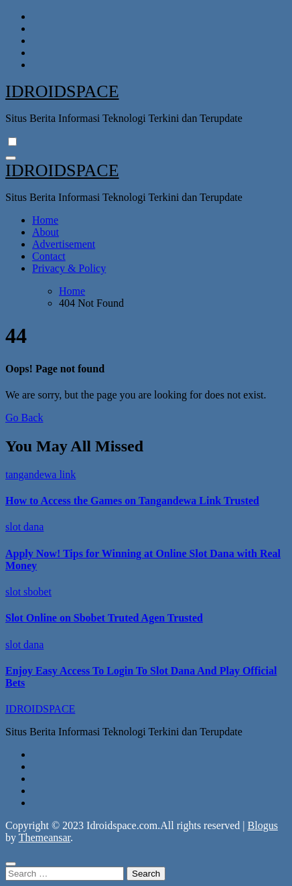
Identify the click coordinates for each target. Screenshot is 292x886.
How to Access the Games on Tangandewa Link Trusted (132, 500)
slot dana (24, 526)
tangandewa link (40, 474)
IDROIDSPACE (62, 91)
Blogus (263, 825)
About (45, 232)
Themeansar (44, 837)
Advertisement (63, 244)
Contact (49, 256)
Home (45, 220)
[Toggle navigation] (10, 158)
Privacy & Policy (69, 268)
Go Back (24, 417)
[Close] (10, 864)
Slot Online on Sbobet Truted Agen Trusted (104, 617)
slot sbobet (28, 591)
